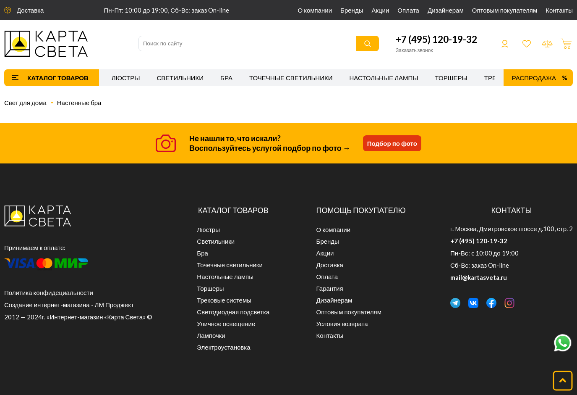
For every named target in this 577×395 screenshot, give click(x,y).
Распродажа (534, 78)
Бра (226, 78)
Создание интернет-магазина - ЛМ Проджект (69, 304)
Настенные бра (79, 102)
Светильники (180, 78)
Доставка (30, 10)
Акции (380, 10)
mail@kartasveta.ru (478, 277)
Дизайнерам (446, 10)
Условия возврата (342, 323)
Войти (505, 43)
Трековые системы (224, 300)
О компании (315, 10)
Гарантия (329, 288)
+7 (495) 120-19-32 (436, 39)
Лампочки (211, 335)
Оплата (408, 10)
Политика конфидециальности (48, 292)
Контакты (559, 10)
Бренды (351, 10)
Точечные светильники (291, 78)
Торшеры (451, 78)
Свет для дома (25, 102)
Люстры (126, 78)
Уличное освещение (226, 323)
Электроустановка (223, 347)
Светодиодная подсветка (233, 312)
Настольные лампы (384, 78)
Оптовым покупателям (504, 10)
